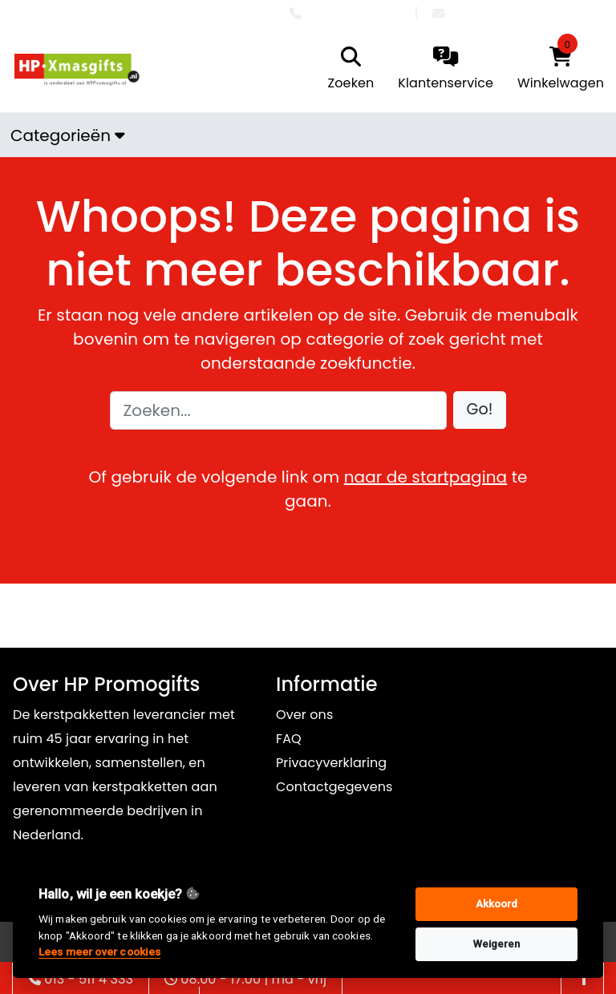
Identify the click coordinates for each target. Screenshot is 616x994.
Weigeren (497, 944)
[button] (480, 410)
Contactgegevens (334, 787)
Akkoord (497, 904)
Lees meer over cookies (99, 951)
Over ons (304, 714)
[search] (347, 69)
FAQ (289, 738)
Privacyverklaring (331, 763)
